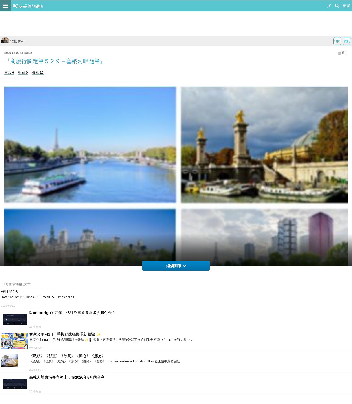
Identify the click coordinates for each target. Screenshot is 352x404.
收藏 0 (23, 72)
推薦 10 (38, 72)
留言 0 (9, 72)
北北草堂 (12, 41)
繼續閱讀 (176, 265)
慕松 (345, 53)
